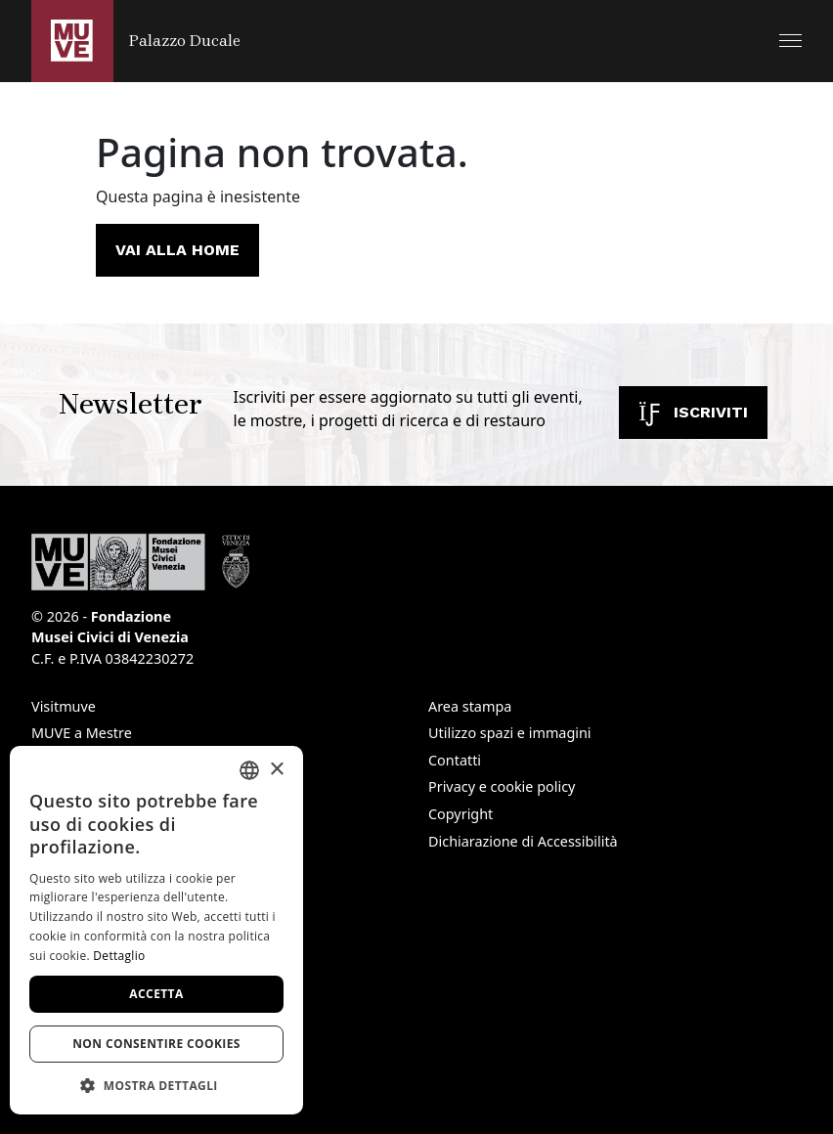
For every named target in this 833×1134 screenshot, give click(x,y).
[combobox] (249, 770)
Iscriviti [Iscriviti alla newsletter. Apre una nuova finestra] (693, 412)
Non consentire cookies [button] (156, 1043)
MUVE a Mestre (81, 732)
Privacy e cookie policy (501, 786)
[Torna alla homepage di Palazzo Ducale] (136, 41)
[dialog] (156, 930)
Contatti (454, 760)
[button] (790, 40)
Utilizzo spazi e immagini (510, 732)
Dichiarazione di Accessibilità (523, 841)
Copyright (460, 814)
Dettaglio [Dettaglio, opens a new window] (119, 955)
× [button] (276, 770)
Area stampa (469, 706)
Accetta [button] (156, 993)
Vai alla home (177, 249)
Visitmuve (63, 706)
